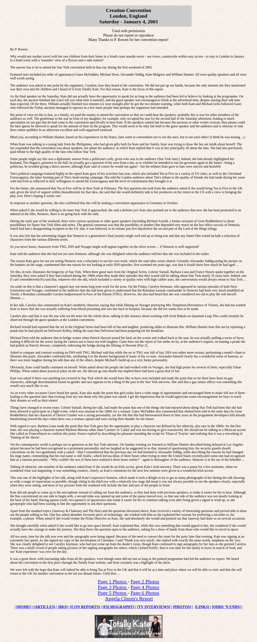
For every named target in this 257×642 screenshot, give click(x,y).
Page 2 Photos (145, 581)
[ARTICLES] (44, 607)
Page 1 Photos (113, 581)
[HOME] (23, 607)
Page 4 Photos (145, 587)
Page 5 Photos (113, 593)
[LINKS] (202, 607)
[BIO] (63, 607)
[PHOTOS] (182, 607)
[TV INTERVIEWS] (153, 607)
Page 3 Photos (113, 587)
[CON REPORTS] (85, 607)
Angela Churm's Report (129, 598)
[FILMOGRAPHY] (118, 607)
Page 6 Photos (145, 593)
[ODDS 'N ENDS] (226, 607)
